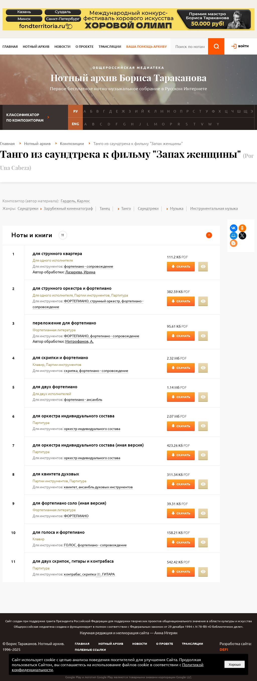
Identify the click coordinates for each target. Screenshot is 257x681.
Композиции (72, 143)
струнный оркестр (105, 301)
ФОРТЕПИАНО (76, 301)
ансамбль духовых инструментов (106, 486)
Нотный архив (36, 46)
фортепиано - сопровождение (88, 266)
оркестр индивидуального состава (92, 428)
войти (243, 46)
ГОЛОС (70, 545)
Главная (10, 46)
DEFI (224, 649)
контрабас (72, 574)
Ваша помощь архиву (146, 46)
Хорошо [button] (235, 664)
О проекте (85, 46)
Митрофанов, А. (79, 341)
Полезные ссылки (90, 650)
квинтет (70, 486)
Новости (62, 46)
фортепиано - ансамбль (83, 399)
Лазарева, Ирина (80, 271)
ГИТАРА (108, 574)
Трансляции (110, 46)
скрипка (71, 370)
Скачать (183, 266)
